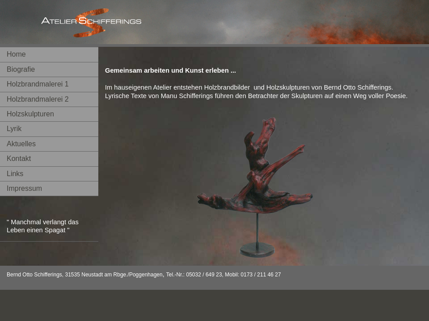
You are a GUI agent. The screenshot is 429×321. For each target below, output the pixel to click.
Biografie (21, 69)
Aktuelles (21, 144)
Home (16, 54)
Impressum (24, 188)
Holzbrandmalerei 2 (38, 99)
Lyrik (14, 128)
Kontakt (19, 158)
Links (15, 173)
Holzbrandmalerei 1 (38, 84)
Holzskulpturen (30, 114)
